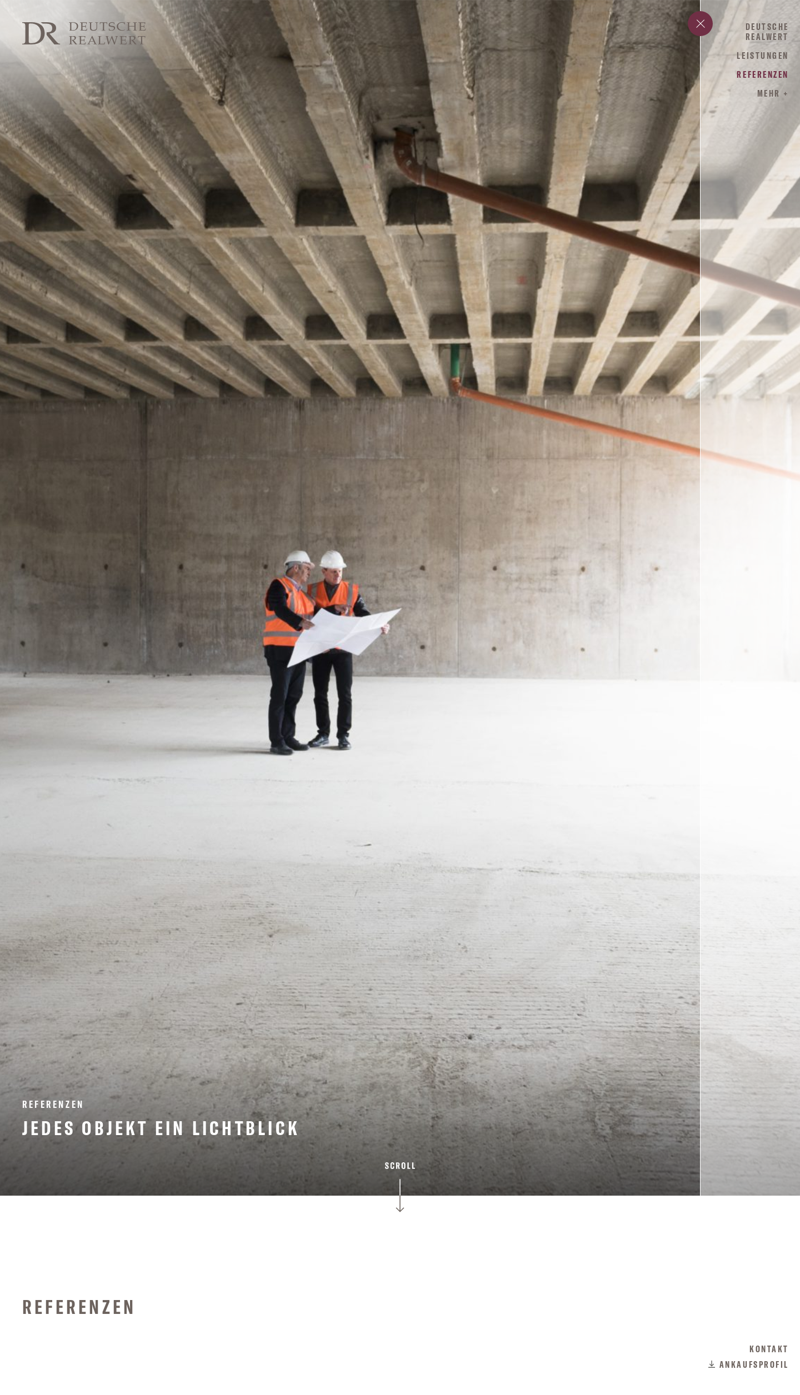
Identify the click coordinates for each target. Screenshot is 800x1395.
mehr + (773, 93)
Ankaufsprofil (754, 1364)
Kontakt (769, 1348)
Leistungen (763, 55)
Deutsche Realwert (767, 31)
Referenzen (763, 74)
